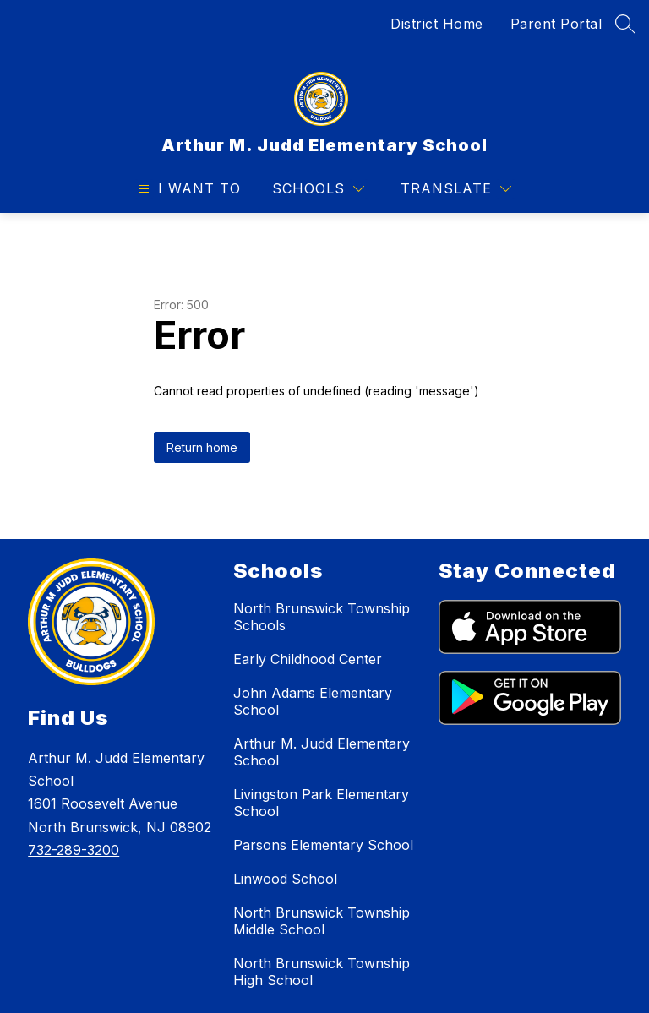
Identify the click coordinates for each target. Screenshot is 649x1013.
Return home (201, 447)
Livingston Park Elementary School (321, 803)
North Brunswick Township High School (321, 971)
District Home (436, 23)
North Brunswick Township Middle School (321, 921)
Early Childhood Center (307, 659)
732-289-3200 (73, 849)
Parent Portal (556, 23)
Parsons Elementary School (323, 844)
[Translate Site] (455, 188)
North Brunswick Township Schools (321, 617)
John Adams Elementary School (312, 701)
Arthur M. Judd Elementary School (321, 752)
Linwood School (285, 878)
